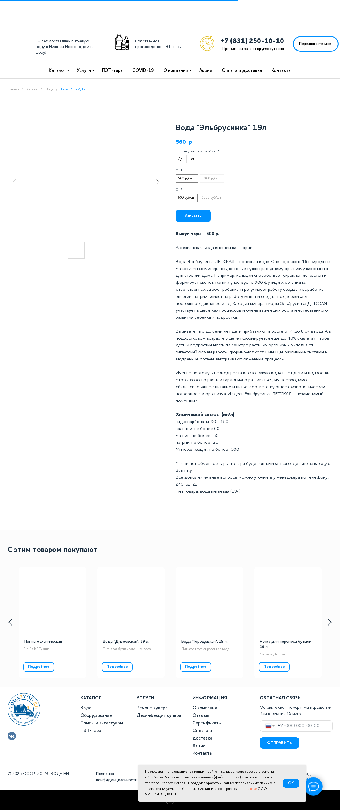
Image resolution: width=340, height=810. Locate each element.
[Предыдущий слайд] (15, 182)
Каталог (57, 70)
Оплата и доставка (242, 70)
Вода (49, 89)
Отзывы (201, 715)
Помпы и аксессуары (101, 723)
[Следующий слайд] (157, 182)
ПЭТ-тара (112, 70)
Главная (13, 89)
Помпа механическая (43, 642)
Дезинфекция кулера (159, 715)
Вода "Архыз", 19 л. (75, 89)
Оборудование (96, 715)
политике (249, 789)
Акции (205, 70)
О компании (175, 70)
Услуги (84, 70)
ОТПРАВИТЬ (279, 743)
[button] (316, 44)
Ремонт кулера (152, 708)
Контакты (281, 70)
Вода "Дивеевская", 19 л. (126, 642)
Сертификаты (207, 723)
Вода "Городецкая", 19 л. (204, 642)
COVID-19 (143, 70)
